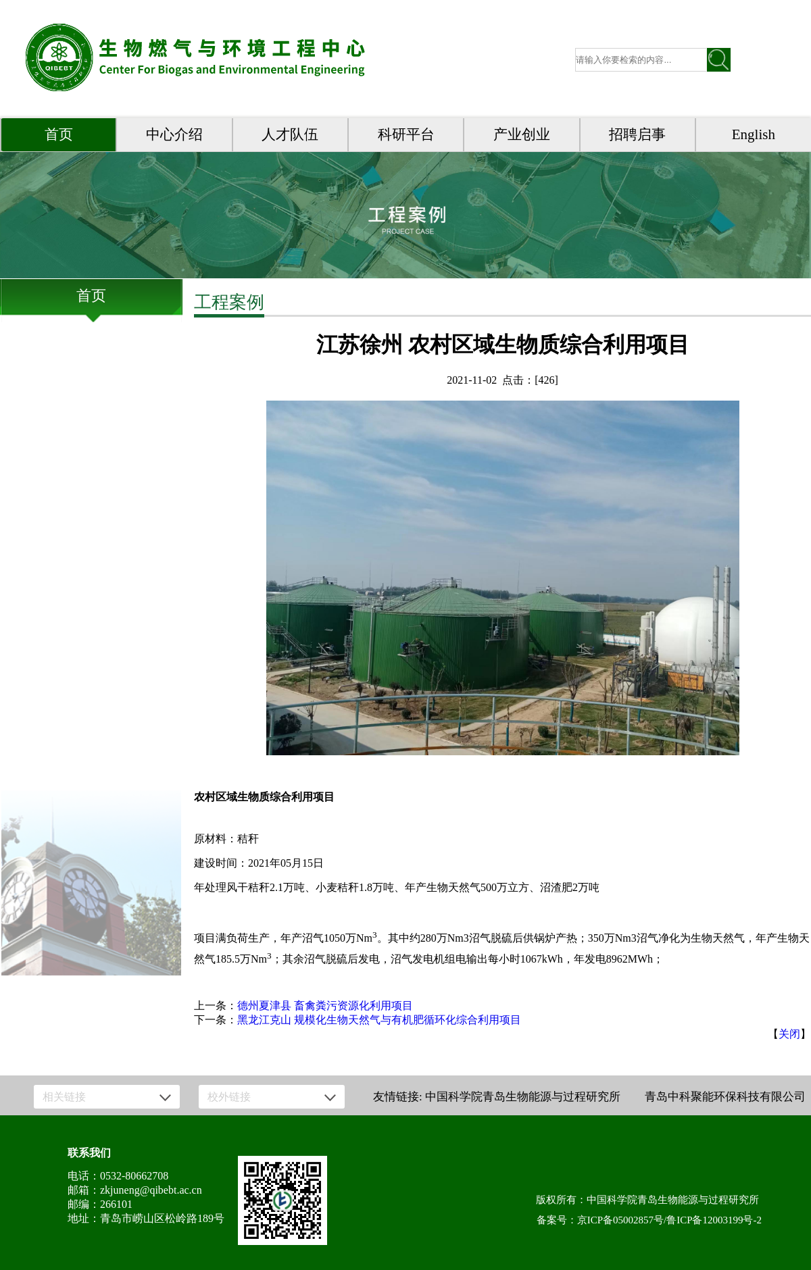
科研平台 (406, 134)
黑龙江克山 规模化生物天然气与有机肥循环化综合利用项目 (379, 1019)
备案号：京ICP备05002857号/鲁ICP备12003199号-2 (649, 1220)
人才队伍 (290, 134)
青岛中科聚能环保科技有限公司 (725, 1096)
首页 (59, 134)
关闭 (789, 1034)
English (753, 134)
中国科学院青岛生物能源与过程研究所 (522, 1096)
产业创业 (521, 134)
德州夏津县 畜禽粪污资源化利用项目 (325, 1005)
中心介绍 (174, 134)
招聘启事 (637, 134)
